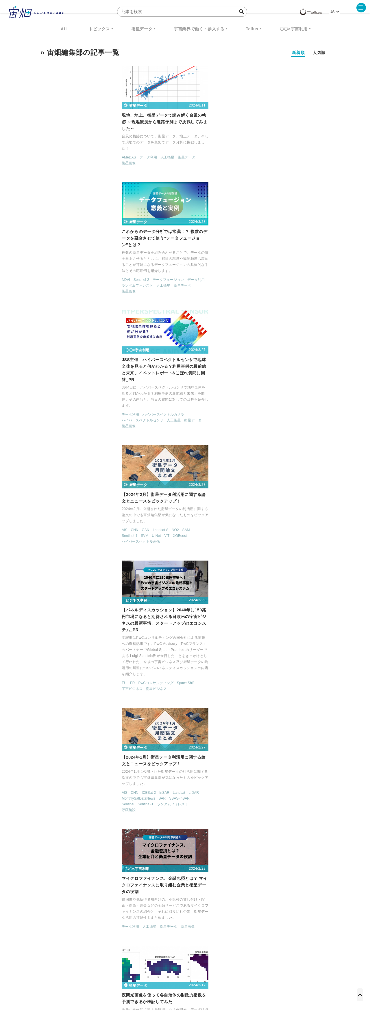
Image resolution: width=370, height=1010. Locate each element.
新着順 (298, 52)
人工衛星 (86, 162)
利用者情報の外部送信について (215, 980)
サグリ (145, 826)
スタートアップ (152, 578)
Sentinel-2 (159, 168)
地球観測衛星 (185, 694)
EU (142, 323)
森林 (82, 552)
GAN (65, 285)
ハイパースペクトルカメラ (281, 175)
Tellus (252, 29)
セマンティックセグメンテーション (267, 564)
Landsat (297, 285)
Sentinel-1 (49, 291)
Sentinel (245, 297)
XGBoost (99, 291)
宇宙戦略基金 (203, 925)
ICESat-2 (266, 285)
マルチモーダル (108, 812)
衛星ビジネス (174, 329)
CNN (54, 285)
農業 (185, 832)
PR (150, 323)
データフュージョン (186, 168)
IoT (241, 682)
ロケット (172, 925)
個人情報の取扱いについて (167, 980)
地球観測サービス (291, 447)
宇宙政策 (234, 925)
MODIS (92, 800)
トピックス (99, 29)
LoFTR (62, 800)
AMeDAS (48, 162)
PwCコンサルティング (174, 323)
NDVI (144, 168)
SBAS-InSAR (297, 291)
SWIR (45, 812)
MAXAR (245, 441)
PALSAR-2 (164, 689)
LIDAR (311, 285)
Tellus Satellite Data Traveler (294, 441)
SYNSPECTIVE (138, 925)
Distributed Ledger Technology (283, 677)
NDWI (292, 552)
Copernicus (248, 677)
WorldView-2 (82, 812)
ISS (91, 925)
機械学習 (69, 925)
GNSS (316, 677)
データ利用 (67, 162)
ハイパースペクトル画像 (60, 297)
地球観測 (164, 694)
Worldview (61, 812)
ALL (65, 29)
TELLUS (261, 441)
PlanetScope (87, 806)
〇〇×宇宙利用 (294, 29)
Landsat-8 (79, 285)
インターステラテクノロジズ (281, 925)
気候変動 (96, 552)
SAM (105, 285)
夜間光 (177, 428)
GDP (144, 428)
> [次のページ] (217, 858)
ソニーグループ (53, 695)
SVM (64, 291)
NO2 (94, 285)
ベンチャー (250, 914)
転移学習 (93, 818)
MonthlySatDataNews (256, 291)
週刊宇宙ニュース (68, 914)
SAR (279, 291)
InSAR (282, 285)
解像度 (163, 701)
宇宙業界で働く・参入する (199, 29)
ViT (86, 291)
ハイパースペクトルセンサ (260, 180)
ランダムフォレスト (155, 174)
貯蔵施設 (246, 303)
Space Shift (204, 323)
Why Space (164, 914)
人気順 (319, 52)
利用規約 (137, 980)
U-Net (75, 291)
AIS (44, 285)
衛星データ (141, 29)
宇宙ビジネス (150, 329)
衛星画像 (48, 168)
